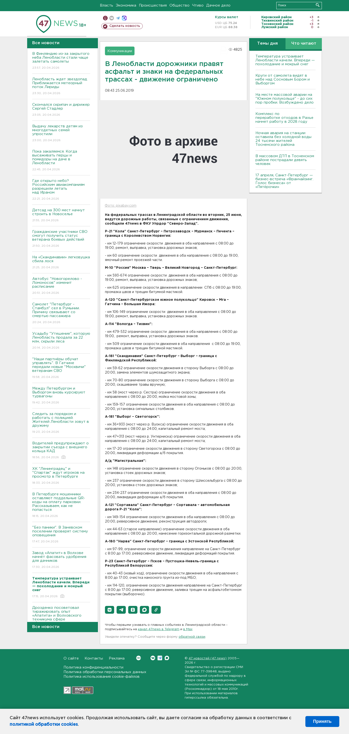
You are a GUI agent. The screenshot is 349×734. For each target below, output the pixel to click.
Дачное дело (218, 5)
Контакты (94, 658)
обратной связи (192, 637)
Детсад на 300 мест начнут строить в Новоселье (61, 215)
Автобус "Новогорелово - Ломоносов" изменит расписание (61, 286)
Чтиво (198, 5)
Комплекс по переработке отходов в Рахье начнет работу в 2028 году (284, 117)
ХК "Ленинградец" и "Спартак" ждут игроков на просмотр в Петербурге (61, 476)
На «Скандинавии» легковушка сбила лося (61, 262)
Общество (179, 5)
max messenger (124, 18)
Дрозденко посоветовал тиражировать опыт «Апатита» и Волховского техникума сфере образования (61, 619)
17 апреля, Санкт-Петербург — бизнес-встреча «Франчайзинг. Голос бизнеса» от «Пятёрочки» (284, 181)
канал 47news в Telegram (158, 629)
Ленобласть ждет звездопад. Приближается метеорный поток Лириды (61, 86)
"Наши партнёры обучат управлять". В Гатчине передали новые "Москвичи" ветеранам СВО (61, 368)
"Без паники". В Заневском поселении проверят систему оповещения (61, 535)
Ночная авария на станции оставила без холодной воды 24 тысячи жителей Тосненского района (283, 138)
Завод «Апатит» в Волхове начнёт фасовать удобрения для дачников (61, 560)
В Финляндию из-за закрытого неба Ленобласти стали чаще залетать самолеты (61, 61)
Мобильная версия (105, 18)
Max (167, 658)
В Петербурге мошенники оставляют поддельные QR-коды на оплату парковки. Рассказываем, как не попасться (61, 505)
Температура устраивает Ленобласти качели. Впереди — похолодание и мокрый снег (285, 60)
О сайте (71, 658)
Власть (106, 5)
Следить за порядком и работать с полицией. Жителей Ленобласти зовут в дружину (61, 423)
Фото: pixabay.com (120, 205)
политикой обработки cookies (44, 724)
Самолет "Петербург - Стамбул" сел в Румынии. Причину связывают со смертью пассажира (61, 313)
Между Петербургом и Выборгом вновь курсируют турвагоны (61, 396)
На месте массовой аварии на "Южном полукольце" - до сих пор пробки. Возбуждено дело (284, 98)
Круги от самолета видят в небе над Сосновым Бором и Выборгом (282, 79)
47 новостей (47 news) (208, 658)
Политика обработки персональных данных (104, 672)
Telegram (160, 658)
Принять (322, 721)
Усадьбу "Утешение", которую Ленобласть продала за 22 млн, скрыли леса (61, 341)
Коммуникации (119, 51)
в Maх (187, 629)
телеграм (118, 18)
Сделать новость (124, 25)
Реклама (117, 658)
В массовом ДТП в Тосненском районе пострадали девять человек (284, 160)
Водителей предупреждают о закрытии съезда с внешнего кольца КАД (61, 450)
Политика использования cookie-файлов (101, 676)
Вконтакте (138, 658)
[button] (109, 610)
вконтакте (111, 18)
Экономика (126, 5)
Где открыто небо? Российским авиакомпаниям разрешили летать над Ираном (61, 190)
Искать (317, 5)
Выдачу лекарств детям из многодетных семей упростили (61, 133)
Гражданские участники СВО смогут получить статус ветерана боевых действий (61, 239)
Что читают (303, 43)
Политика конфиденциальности (93, 667)
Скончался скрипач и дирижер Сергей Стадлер (61, 110)
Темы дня (267, 43)
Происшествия (153, 5)
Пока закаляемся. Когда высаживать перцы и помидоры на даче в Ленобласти (61, 160)
